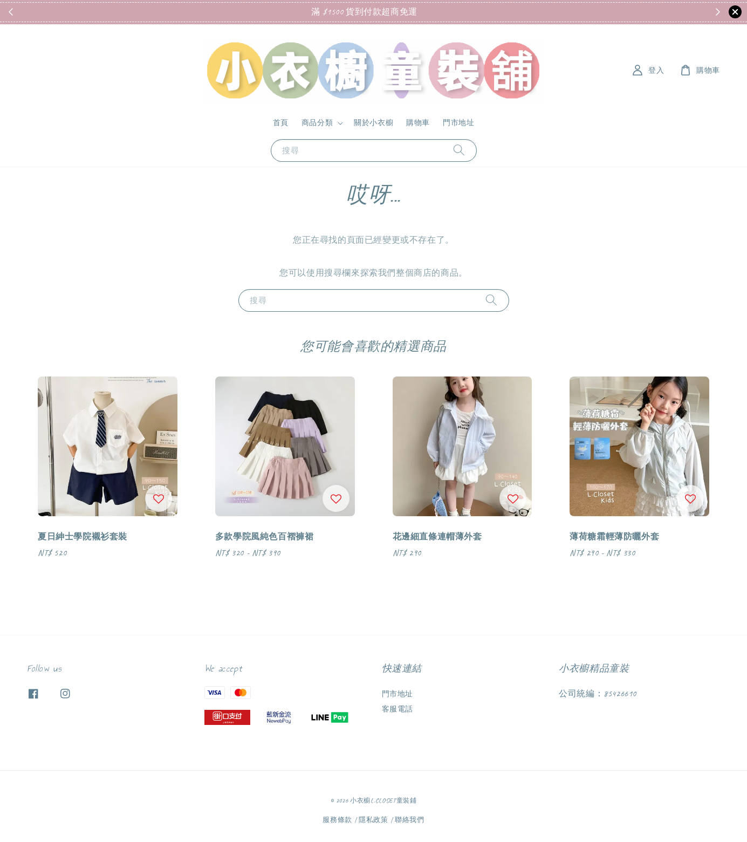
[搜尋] (459, 150)
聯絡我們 (409, 820)
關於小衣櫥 (373, 122)
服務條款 (337, 820)
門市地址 (458, 122)
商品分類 (317, 122)
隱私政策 (373, 820)
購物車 (418, 122)
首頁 (281, 122)
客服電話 (397, 709)
